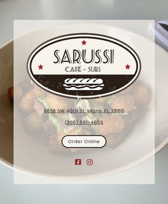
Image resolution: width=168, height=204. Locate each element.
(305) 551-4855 (84, 122)
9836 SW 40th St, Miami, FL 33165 (84, 111)
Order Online (84, 141)
